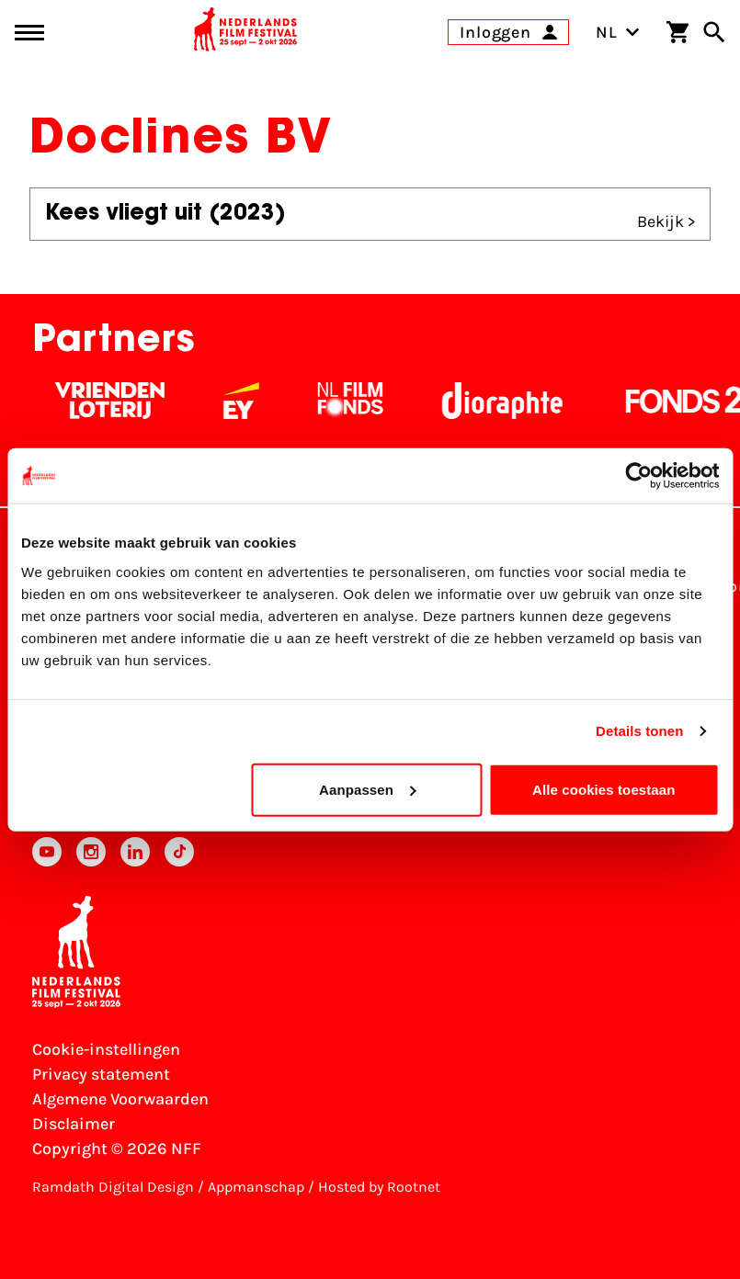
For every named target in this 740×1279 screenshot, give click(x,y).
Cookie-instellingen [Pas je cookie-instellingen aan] (106, 1049)
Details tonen (639, 731)
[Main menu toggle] (29, 32)
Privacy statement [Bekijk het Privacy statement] (101, 1074)
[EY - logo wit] (249, 400)
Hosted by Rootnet (379, 1186)
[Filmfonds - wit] (358, 400)
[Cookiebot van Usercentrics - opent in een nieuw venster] (638, 476)
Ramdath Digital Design (113, 1186)
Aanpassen (367, 789)
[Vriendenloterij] (117, 400)
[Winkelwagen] (677, 32)
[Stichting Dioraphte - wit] (510, 400)
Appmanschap (256, 1186)
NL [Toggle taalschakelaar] (618, 32)
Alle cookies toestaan (604, 789)
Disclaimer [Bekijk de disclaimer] (73, 1124)
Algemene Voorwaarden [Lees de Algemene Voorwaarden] (120, 1099)
